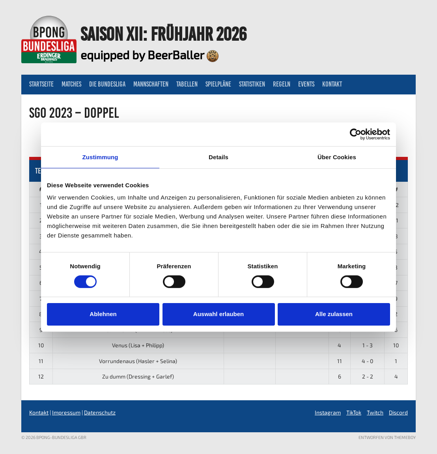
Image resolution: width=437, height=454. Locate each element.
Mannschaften (150, 84)
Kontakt (332, 84)
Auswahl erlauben (218, 314)
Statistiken (252, 84)
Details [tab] (218, 156)
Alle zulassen (334, 314)
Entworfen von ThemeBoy (387, 437)
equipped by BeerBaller (149, 54)
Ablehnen (103, 314)
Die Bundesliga (107, 84)
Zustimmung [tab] (100, 156)
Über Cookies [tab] (336, 156)
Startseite (41, 84)
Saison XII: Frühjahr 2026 (163, 34)
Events (306, 84)
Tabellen (187, 84)
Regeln (281, 84)
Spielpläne (218, 84)
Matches (71, 84)
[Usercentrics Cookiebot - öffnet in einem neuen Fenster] (355, 134)
